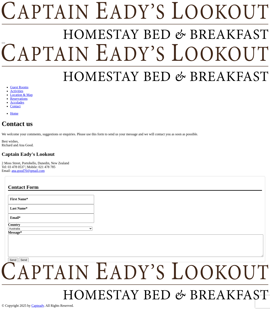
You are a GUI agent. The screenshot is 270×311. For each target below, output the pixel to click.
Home (14, 113)
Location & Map (21, 95)
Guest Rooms (19, 87)
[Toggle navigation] (3, 43)
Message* (15, 232)
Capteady (37, 305)
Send (13, 260)
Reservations (19, 98)
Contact (15, 106)
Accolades (17, 102)
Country (14, 224)
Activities (16, 91)
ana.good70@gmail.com (28, 171)
